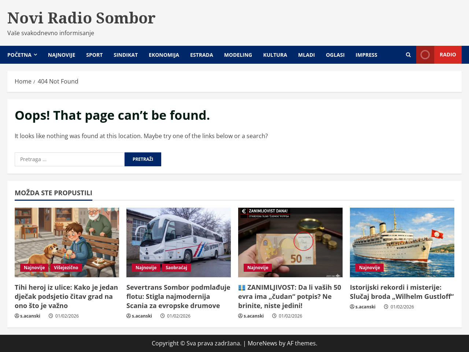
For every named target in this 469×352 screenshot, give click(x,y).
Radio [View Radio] (436, 55)
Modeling (238, 54)
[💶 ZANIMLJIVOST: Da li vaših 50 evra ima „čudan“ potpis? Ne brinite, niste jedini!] (290, 242)
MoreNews (262, 343)
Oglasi (335, 54)
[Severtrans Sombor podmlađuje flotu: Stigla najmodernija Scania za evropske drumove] (178, 242)
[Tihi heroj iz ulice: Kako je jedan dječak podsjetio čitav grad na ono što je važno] (67, 242)
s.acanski (30, 316)
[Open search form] (408, 55)
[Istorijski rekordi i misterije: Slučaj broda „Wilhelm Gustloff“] (402, 242)
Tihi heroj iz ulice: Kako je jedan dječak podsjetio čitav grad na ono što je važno (66, 296)
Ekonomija (164, 54)
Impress (366, 54)
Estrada (201, 54)
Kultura (275, 54)
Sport (94, 54)
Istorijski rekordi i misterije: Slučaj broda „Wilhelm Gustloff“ (402, 292)
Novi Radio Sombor (81, 17)
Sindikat (126, 54)
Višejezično (66, 267)
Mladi (306, 54)
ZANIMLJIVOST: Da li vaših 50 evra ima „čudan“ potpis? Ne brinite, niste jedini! (289, 296)
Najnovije (61, 54)
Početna (19, 54)
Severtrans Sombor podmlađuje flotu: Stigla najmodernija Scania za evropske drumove (178, 296)
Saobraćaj (176, 267)
